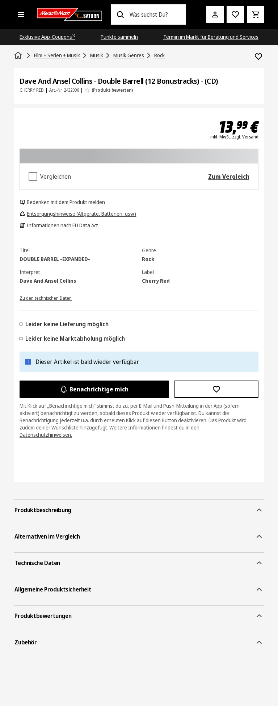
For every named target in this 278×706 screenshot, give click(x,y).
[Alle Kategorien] (21, 14)
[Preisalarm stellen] (235, 14)
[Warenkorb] (255, 14)
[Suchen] (120, 14)
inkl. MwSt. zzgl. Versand (234, 137)
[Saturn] (69, 14)
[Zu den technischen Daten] (46, 297)
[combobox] (155, 14)
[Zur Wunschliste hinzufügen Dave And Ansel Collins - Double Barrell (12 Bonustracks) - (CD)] (258, 56)
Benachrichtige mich (94, 389)
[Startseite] (19, 55)
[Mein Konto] (215, 14)
